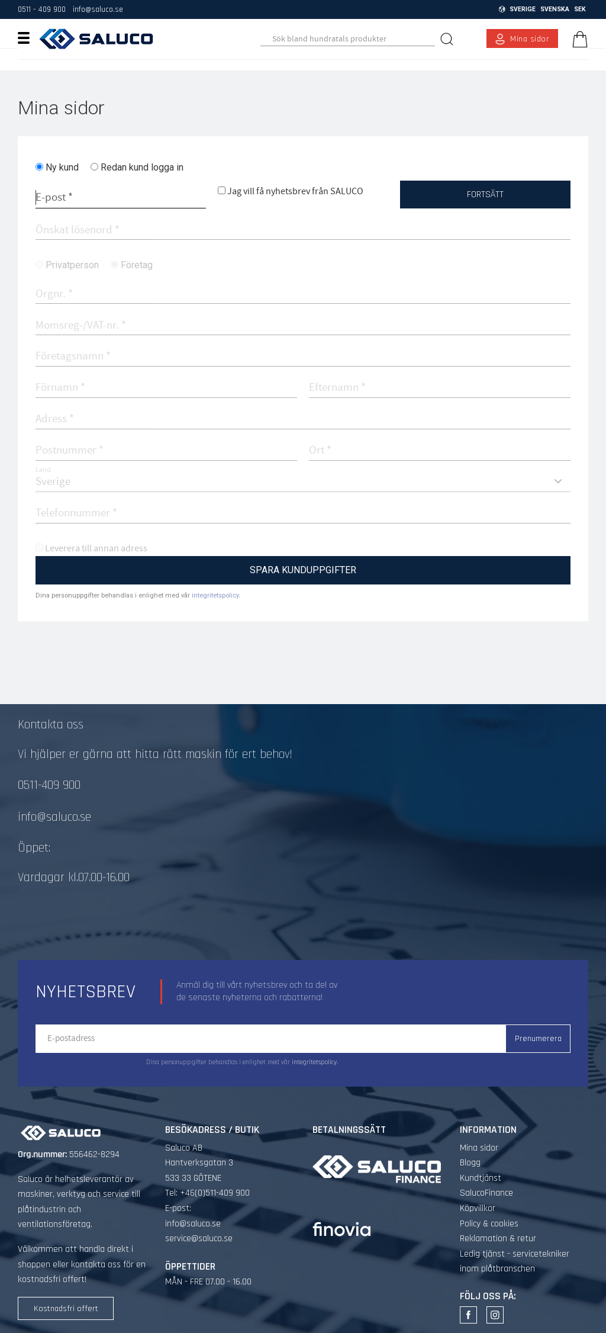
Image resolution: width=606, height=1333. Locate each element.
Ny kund (62, 167)
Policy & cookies (489, 1224)
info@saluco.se (98, 9)
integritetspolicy (215, 595)
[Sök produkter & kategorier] (347, 39)
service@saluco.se (199, 1238)
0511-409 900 (49, 785)
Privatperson (72, 265)
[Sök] (448, 39)
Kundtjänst (480, 1178)
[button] (28, 37)
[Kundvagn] (577, 39)
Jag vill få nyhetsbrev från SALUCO (295, 191)
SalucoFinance (486, 1193)
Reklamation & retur (498, 1238)
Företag (137, 265)
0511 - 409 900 (42, 9)
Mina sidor (479, 1148)
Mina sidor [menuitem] (530, 39)
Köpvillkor (477, 1208)
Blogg (470, 1163)
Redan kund (142, 167)
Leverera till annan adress (96, 548)
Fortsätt (485, 194)
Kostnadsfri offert (66, 1308)
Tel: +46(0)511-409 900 (207, 1193)
